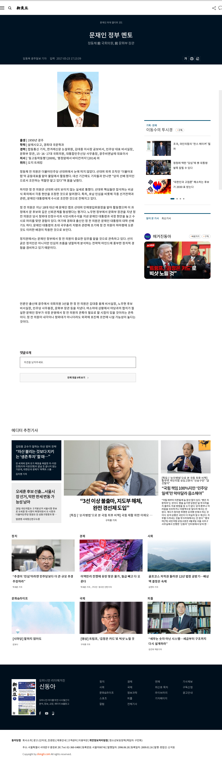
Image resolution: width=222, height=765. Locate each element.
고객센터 (72, 740)
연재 (157, 681)
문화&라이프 (106, 692)
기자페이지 (161, 698)
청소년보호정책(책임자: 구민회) (125, 740)
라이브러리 (161, 692)
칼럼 (101, 704)
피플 (129, 698)
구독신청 (188, 687)
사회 (101, 687)
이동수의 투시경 (159, 129)
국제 (129, 687)
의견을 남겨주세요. (33, 362)
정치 (101, 681)
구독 (180, 130)
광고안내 (188, 692)
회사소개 (27, 740)
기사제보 (188, 681)
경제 (129, 681)
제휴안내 (61, 740)
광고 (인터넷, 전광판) (44, 740)
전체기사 (132, 704)
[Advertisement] (69, 275)
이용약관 (83, 740)
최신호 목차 (161, 687)
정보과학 (132, 692)
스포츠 (103, 698)
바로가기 (195, 236)
